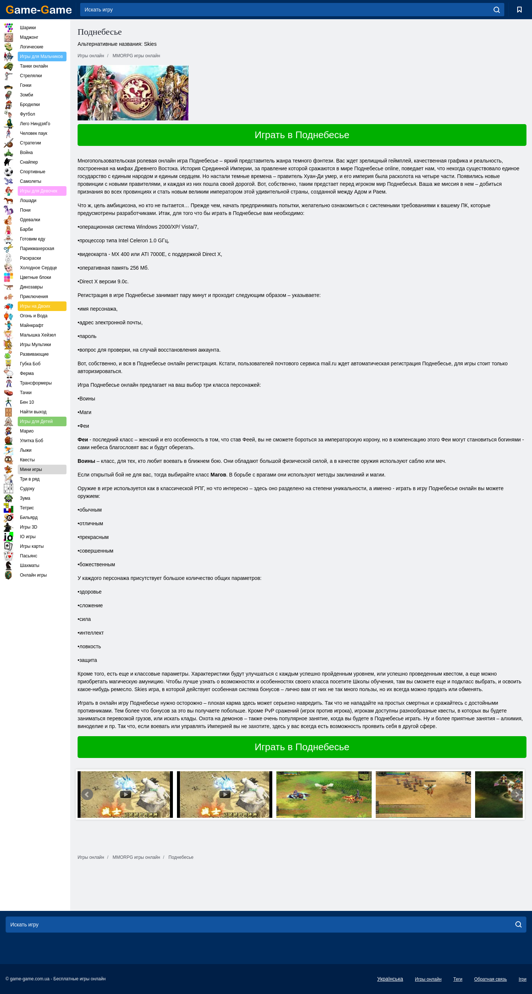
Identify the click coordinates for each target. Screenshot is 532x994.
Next (517, 794)
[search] (497, 10)
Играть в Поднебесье (302, 134)
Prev (87, 794)
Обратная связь (490, 979)
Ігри (522, 979)
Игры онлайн (428, 979)
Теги (457, 979)
